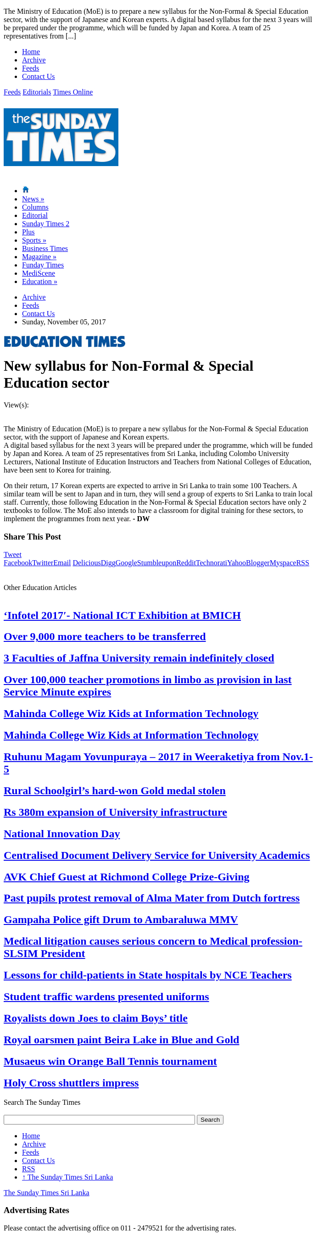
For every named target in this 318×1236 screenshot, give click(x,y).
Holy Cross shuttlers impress (71, 1083)
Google (126, 563)
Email (62, 563)
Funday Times (43, 265)
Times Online (73, 92)
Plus (28, 232)
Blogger (258, 563)
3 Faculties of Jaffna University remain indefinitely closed (139, 658)
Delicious (86, 563)
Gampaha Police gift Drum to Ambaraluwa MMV (121, 919)
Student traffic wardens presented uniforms (106, 996)
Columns (35, 207)
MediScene (38, 273)
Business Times (45, 248)
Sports (34, 240)
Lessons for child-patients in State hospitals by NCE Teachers (148, 975)
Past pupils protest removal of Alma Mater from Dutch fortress (152, 898)
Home (31, 52)
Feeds (30, 68)
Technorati (211, 563)
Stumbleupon (156, 563)
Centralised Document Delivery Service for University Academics (157, 855)
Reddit (186, 563)
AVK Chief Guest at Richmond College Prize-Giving (127, 877)
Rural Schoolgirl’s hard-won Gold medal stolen (115, 790)
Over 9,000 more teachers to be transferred (105, 636)
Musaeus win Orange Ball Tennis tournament (110, 1061)
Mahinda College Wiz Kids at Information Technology (131, 713)
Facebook (18, 563)
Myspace (283, 563)
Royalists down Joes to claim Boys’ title (96, 1018)
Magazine (39, 257)
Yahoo (236, 563)
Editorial (35, 215)
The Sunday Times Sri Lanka (67, 1177)
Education (39, 281)
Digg (108, 563)
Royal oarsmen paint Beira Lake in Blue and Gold (121, 1040)
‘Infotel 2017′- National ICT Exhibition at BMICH (122, 615)
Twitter (42, 563)
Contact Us (38, 76)
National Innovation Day (62, 834)
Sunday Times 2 (45, 224)
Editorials (36, 92)
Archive (34, 60)
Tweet (13, 554)
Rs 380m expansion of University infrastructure (115, 812)
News (33, 199)
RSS (302, 563)
